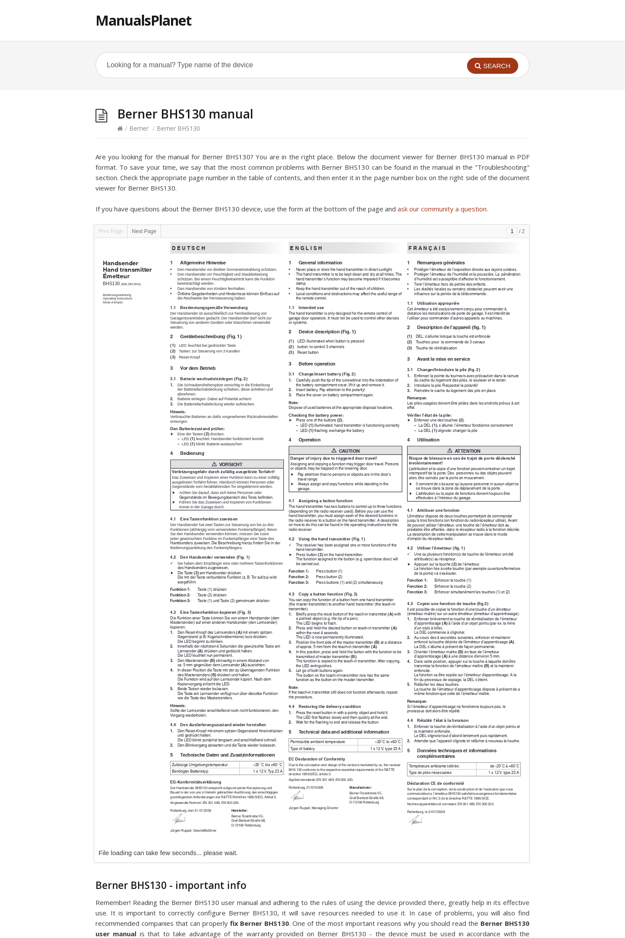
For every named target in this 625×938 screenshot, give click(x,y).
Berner (138, 128)
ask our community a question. (443, 208)
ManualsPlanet (143, 20)
